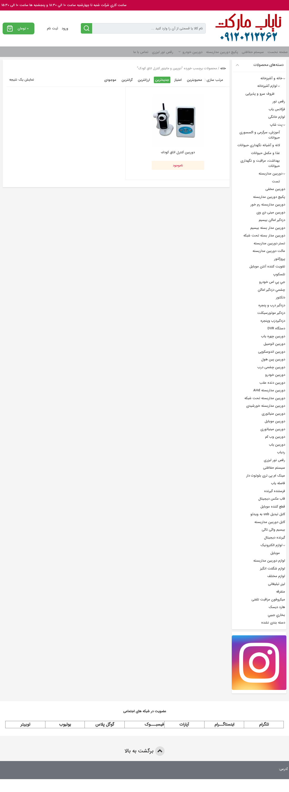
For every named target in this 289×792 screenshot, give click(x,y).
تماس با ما (140, 52)
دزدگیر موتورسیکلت (271, 313)
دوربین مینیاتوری (272, 429)
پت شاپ (276, 125)
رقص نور (278, 101)
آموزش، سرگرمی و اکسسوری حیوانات (259, 135)
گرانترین (127, 80)
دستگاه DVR (276, 328)
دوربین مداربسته (270, 173)
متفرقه (280, 591)
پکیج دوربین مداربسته (222, 52)
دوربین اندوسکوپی (271, 352)
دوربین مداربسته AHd (269, 390)
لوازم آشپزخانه (267, 86)
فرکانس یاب (277, 109)
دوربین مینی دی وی (270, 212)
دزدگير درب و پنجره (271, 305)
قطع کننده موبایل (272, 506)
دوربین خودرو (192, 52)
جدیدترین (162, 80)
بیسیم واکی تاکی (273, 529)
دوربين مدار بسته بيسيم (267, 228)
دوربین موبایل (275, 421)
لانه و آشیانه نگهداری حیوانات (259, 145)
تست (276, 181)
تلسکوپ (279, 274)
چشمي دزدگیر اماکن (271, 290)
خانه (223, 68)
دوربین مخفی (275, 189)
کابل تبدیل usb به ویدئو (267, 514)
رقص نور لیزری (162, 52)
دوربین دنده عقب (272, 383)
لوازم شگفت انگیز (272, 568)
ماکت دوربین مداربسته (269, 251)
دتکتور (280, 297)
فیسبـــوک (154, 724)
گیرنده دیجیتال (274, 537)
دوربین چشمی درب (271, 367)
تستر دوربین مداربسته (269, 243)
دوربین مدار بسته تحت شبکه (264, 235)
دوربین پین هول (273, 359)
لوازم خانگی (276, 117)
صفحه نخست (277, 52)
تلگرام (264, 724)
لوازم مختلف (276, 576)
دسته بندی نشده (273, 622)
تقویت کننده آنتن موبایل (267, 266)
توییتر (25, 724)
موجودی (110, 80)
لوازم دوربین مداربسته (269, 560)
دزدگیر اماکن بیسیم (272, 220)
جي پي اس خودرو (272, 282)
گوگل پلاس (104, 724)
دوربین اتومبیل (274, 344)
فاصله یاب (278, 483)
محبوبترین (194, 80)
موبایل (275, 553)
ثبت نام (52, 28)
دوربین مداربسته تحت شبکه (264, 398)
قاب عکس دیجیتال (271, 498)
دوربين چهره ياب (273, 336)
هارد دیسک (277, 607)
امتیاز (178, 80)
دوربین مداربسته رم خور (267, 204)
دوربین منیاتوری (273, 413)
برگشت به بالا (144, 751)
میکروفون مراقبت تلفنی (268, 599)
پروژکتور (279, 259)
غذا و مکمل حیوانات (265, 153)
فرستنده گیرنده (274, 491)
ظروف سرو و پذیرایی (260, 94)
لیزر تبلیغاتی (276, 584)
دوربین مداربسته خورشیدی (265, 406)
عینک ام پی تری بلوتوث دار (265, 475)
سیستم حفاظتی (253, 52)
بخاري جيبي (276, 615)
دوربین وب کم (275, 437)
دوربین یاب (277, 444)
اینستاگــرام (224, 724)
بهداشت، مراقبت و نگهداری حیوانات (260, 163)
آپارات (184, 724)
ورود (65, 28)
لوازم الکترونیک (271, 545)
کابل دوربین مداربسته (269, 522)
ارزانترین (144, 80)
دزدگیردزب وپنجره (272, 321)
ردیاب (281, 452)
